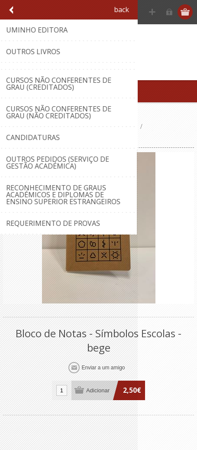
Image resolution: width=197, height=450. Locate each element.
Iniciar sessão (169, 12)
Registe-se (152, 12)
